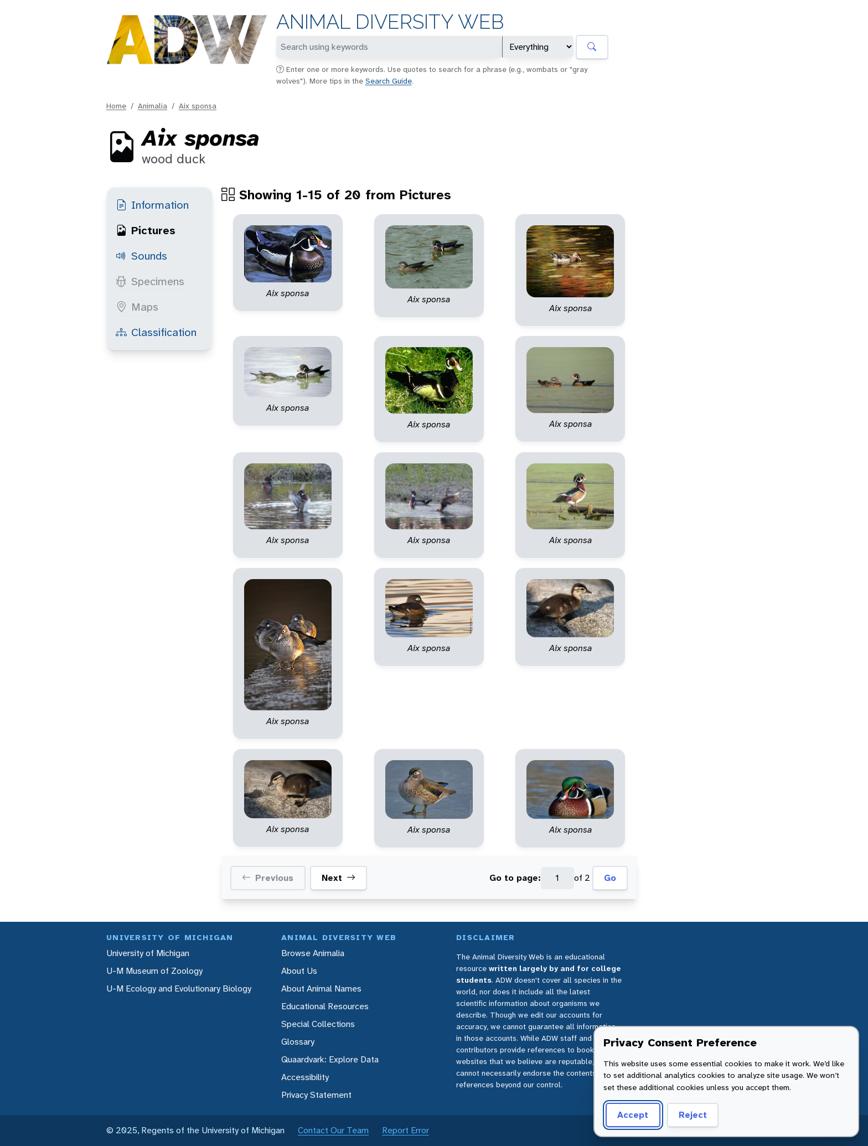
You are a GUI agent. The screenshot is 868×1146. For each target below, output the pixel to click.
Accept (632, 1115)
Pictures (145, 230)
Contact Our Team (333, 1130)
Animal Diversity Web (390, 21)
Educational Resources (325, 1006)
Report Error (405, 1130)
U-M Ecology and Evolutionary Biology (178, 988)
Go (610, 878)
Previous (267, 878)
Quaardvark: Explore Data (330, 1059)
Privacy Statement (316, 1095)
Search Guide (388, 81)
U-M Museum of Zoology (154, 971)
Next (338, 878)
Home (116, 106)
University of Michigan (147, 953)
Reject (693, 1115)
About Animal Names (321, 988)
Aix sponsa (197, 106)
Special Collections (318, 1024)
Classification (156, 332)
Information (152, 205)
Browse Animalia (312, 953)
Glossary (297, 1041)
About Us (299, 971)
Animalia (152, 106)
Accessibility (305, 1077)
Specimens (150, 281)
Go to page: (515, 878)
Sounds (141, 255)
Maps (137, 306)
